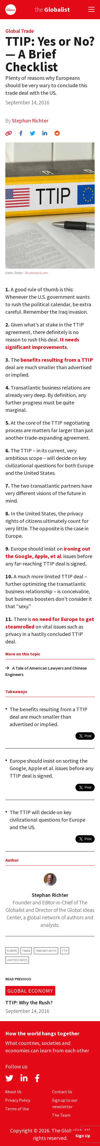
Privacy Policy (17, 1100)
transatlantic (46, 951)
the (52, 9)
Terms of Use (17, 1108)
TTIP (65, 951)
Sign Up (82, 1135)
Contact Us (62, 1091)
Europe (12, 951)
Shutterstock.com (36, 273)
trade (26, 951)
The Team (61, 1115)
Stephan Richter (30, 120)
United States (17, 960)
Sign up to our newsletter (64, 1103)
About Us (13, 1091)
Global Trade (19, 30)
